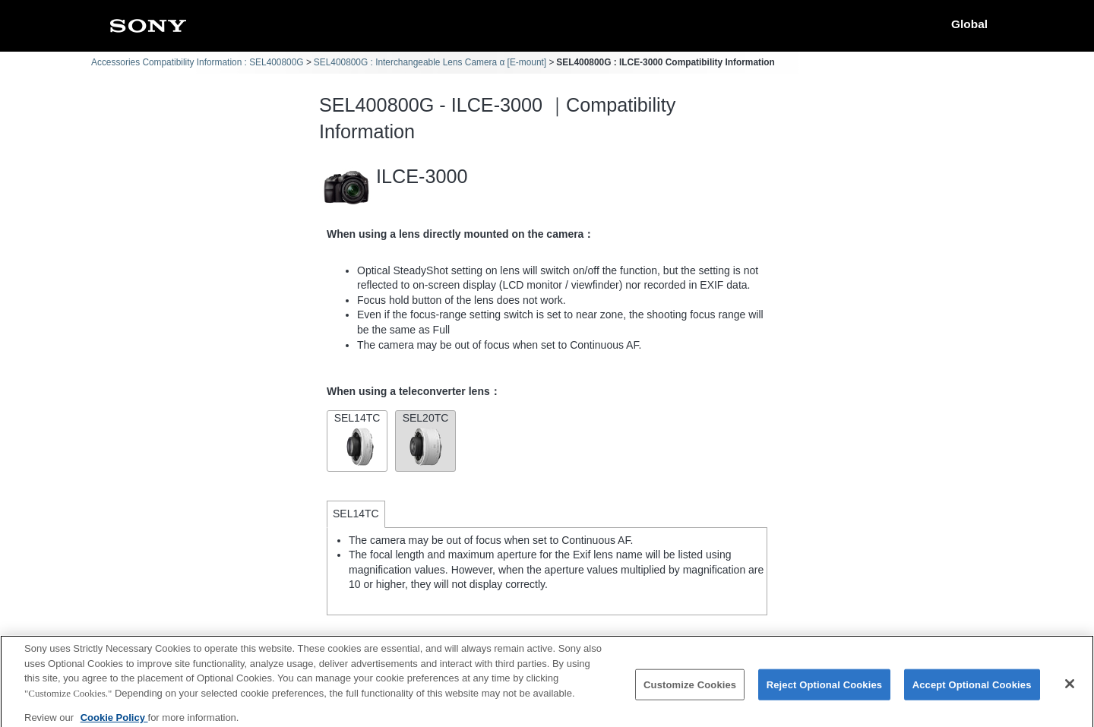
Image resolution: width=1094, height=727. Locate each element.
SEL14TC (357, 439)
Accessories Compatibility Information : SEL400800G (197, 62)
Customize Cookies (689, 690)
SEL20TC (425, 439)
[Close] (1069, 689)
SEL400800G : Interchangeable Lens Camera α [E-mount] (430, 62)
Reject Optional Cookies (825, 690)
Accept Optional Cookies (972, 690)
